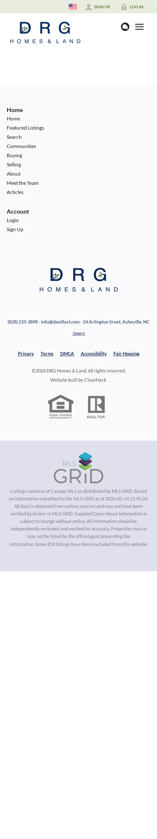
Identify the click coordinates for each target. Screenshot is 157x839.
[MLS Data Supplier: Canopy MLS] (78, 468)
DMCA (67, 353)
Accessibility (94, 353)
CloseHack (95, 380)
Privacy (26, 353)
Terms (47, 353)
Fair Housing (126, 353)
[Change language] (73, 7)
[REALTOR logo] (96, 407)
